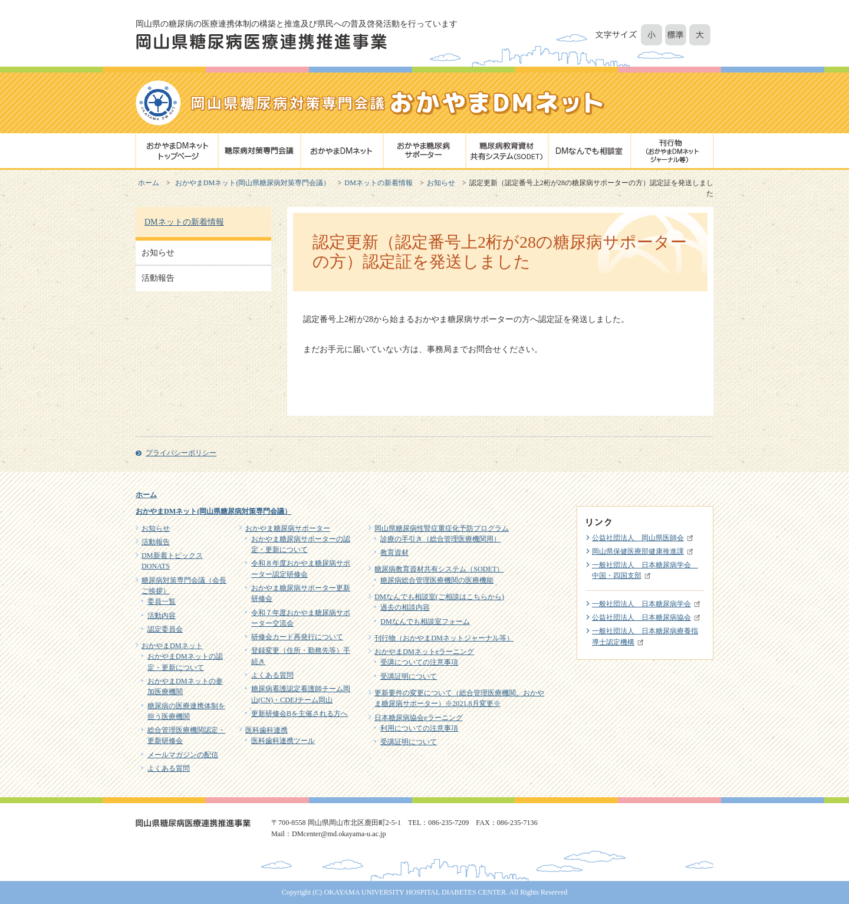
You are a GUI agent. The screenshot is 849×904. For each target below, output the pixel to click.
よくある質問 (168, 768)
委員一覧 (161, 601)
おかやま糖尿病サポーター (287, 528)
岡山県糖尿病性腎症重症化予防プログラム (441, 528)
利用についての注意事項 (419, 728)
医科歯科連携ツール (283, 741)
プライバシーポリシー (181, 453)
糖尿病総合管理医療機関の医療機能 (436, 580)
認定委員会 (165, 629)
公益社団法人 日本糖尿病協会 (641, 617)
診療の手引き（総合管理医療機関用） (440, 539)
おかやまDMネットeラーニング (424, 651)
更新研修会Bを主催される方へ (299, 713)
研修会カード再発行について (297, 637)
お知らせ (441, 183)
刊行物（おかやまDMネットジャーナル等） (444, 638)
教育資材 (394, 552)
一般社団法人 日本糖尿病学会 (641, 604)
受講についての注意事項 (419, 662)
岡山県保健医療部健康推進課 (638, 551)
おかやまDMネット (172, 646)
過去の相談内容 (405, 607)
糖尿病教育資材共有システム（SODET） (439, 569)
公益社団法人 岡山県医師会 (638, 538)
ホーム (148, 183)
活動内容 (161, 616)
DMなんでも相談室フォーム (425, 621)
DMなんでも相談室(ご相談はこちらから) (439, 597)
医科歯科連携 (266, 730)
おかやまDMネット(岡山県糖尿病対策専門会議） (253, 183)
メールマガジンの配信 (182, 755)
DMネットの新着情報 (378, 183)
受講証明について (408, 676)
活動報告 (158, 278)
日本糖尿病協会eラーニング (418, 718)
